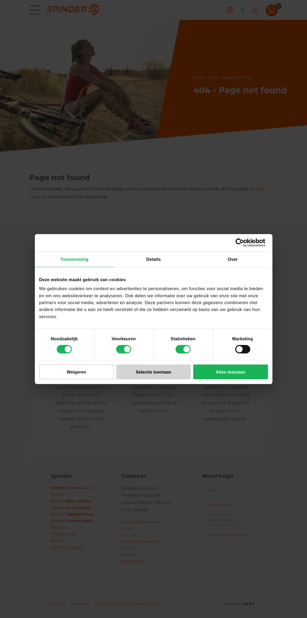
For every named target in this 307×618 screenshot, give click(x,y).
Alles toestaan (230, 372)
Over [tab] (233, 259)
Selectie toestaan (153, 372)
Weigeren (76, 372)
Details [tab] (153, 259)
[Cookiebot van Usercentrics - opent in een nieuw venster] (245, 242)
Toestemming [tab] (74, 259)
